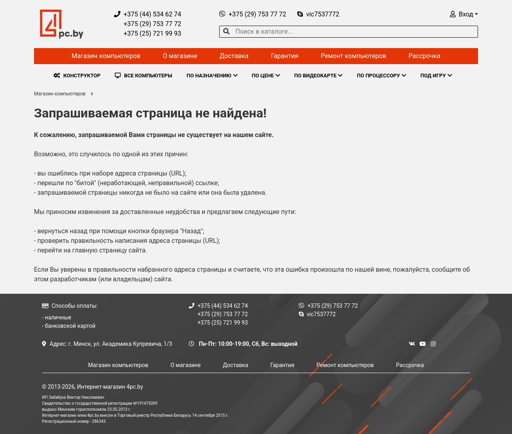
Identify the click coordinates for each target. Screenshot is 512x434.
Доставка (234, 56)
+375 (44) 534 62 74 (147, 14)
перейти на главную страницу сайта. (92, 250)
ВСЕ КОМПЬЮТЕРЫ (143, 76)
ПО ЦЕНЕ (266, 76)
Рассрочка (424, 56)
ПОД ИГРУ (436, 76)
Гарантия (284, 56)
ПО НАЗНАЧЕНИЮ (212, 76)
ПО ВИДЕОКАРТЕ (318, 76)
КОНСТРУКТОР (77, 76)
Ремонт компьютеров (353, 56)
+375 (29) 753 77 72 (147, 24)
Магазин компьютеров (106, 56)
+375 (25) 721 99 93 (147, 33)
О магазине (180, 56)
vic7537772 (318, 14)
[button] (464, 14)
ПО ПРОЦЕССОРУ (381, 76)
